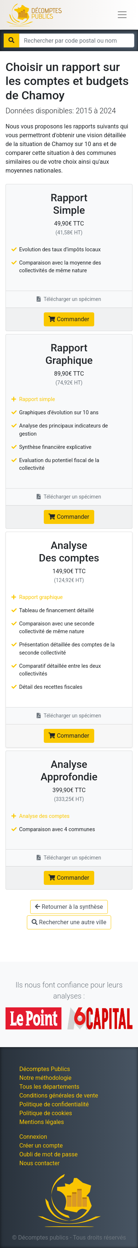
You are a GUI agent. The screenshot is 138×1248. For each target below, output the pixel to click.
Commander (69, 319)
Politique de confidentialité (54, 1104)
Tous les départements (49, 1086)
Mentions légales (42, 1121)
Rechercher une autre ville (69, 922)
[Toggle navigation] (122, 15)
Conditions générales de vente (59, 1095)
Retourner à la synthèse (69, 906)
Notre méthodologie (46, 1077)
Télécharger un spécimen (69, 299)
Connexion (33, 1136)
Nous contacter (40, 1163)
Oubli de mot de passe (49, 1154)
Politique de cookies (46, 1113)
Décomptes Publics (45, 1069)
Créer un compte (41, 1145)
